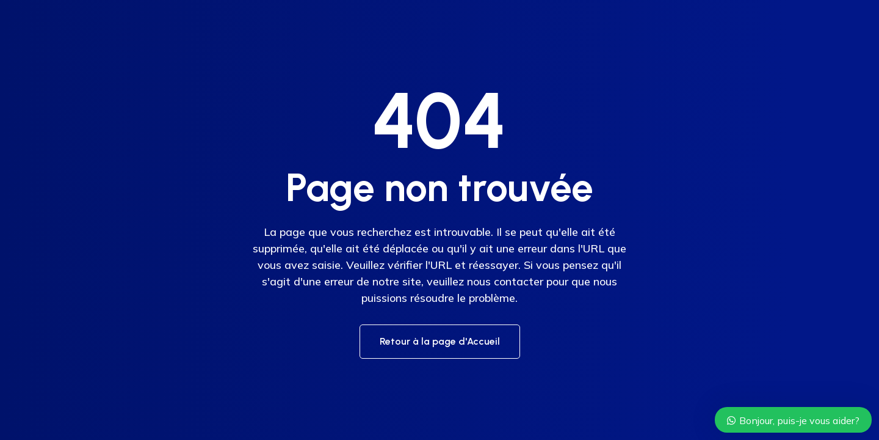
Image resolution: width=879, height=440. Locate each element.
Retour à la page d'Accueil (440, 341)
